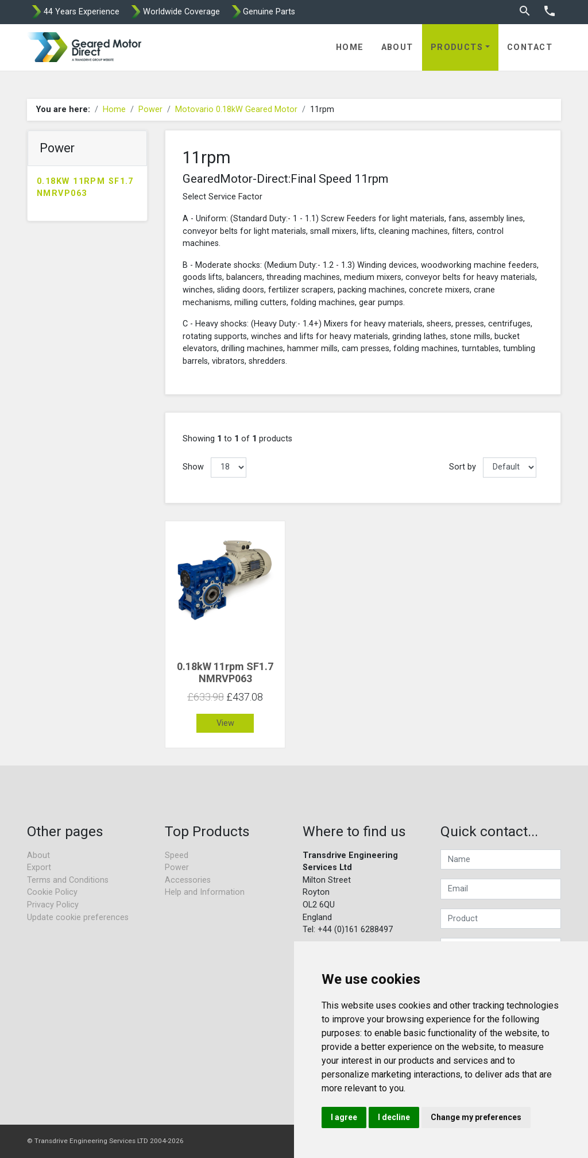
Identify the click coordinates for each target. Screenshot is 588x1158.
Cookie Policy (52, 892)
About (397, 47)
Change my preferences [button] (476, 1117)
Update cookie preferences (78, 917)
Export (39, 867)
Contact (529, 47)
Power (150, 109)
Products (457, 47)
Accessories (188, 880)
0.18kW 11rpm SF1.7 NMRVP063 (85, 187)
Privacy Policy (53, 905)
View (225, 723)
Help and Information (205, 892)
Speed (176, 855)
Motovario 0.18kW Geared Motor (236, 109)
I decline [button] (394, 1117)
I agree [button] (344, 1117)
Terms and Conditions (68, 880)
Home (350, 47)
